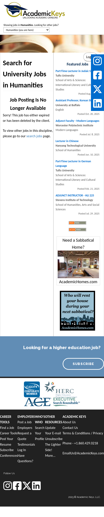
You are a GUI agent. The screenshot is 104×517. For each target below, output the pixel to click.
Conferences (8, 455)
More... (50, 455)
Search (40, 428)
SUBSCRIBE (83, 364)
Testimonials (26, 444)
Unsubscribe (53, 439)
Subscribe (7, 450)
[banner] (34, 10)
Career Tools (8, 433)
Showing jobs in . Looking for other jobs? (31, 25)
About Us (68, 422)
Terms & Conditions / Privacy (82, 433)
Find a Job (7, 428)
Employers (24, 428)
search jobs (34, 136)
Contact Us (70, 428)
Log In (21, 450)
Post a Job (24, 422)
